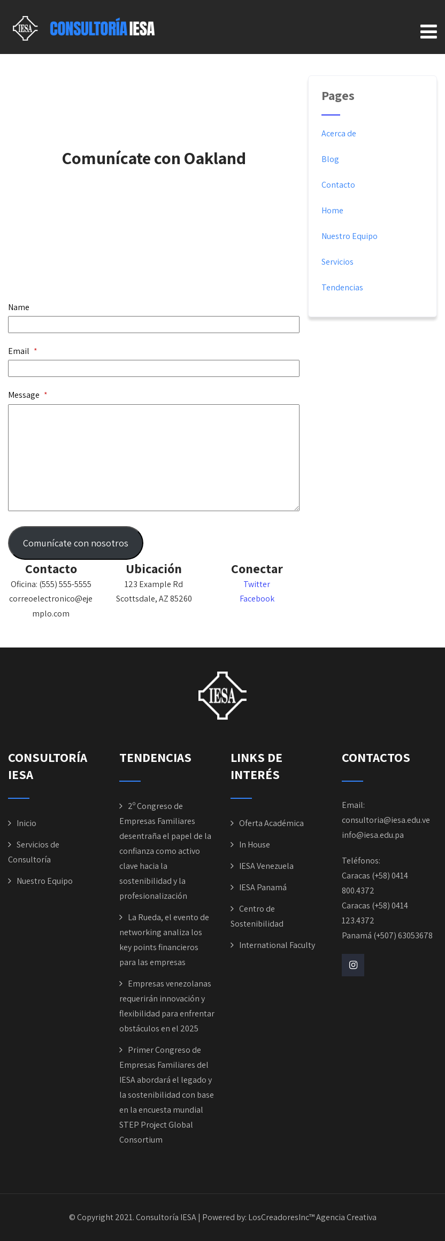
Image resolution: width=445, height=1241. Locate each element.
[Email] (154, 368)
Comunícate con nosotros (75, 543)
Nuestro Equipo (349, 236)
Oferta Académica (271, 823)
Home (332, 210)
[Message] (154, 457)
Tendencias (342, 287)
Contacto (338, 184)
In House (254, 844)
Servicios (337, 261)
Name (18, 307)
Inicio (26, 823)
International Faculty (277, 945)
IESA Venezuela (266, 866)
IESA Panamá (263, 887)
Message (28, 394)
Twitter (256, 584)
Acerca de (338, 133)
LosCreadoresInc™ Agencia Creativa (312, 1217)
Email (22, 351)
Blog (330, 159)
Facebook (257, 598)
